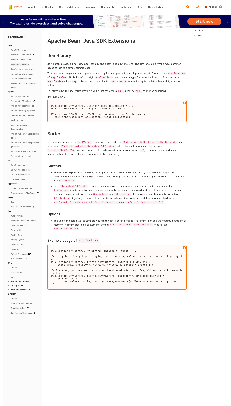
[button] (114, 26)
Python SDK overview (20, 96)
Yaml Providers (17, 244)
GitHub (143, 358)
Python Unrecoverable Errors (23, 151)
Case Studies (155, 7)
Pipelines (91, 358)
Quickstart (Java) (68, 358)
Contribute (126, 7)
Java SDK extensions (20, 64)
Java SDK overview (19, 50)
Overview (14, 268)
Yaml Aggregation (18, 225)
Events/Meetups (121, 365)
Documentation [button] (69, 7)
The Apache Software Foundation (79, 381)
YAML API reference (21, 254)
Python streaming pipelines (23, 111)
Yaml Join (15, 249)
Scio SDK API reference (22, 207)
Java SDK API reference (22, 55)
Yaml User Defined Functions (23, 221)
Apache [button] (211, 6)
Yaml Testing (16, 235)
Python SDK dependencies (22, 106)
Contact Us (118, 369)
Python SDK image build (21, 156)
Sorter (198, 36)
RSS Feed (117, 381)
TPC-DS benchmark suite (21, 79)
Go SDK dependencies (20, 175)
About (31, 7)
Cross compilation (19, 179)
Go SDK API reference (21, 170)
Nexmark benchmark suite (22, 74)
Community (107, 7)
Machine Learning (18, 120)
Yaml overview (17, 216)
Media (116, 362)
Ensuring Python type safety (23, 115)
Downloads (65, 372)
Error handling (17, 230)
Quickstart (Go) (67, 369)
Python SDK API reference (23, 101)
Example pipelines (20, 308)
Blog (139, 7)
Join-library (199, 30)
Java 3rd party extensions (22, 69)
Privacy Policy (104, 381)
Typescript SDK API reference (25, 193)
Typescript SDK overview (21, 188)
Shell (13, 277)
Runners (91, 362)
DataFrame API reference (23, 313)
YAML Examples (19, 259)
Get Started (47, 7)
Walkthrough (16, 272)
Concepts (91, 354)
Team (116, 358)
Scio (12, 202)
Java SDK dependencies (21, 59)
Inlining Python (17, 240)
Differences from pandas (21, 303)
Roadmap (90, 7)
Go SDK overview (18, 165)
